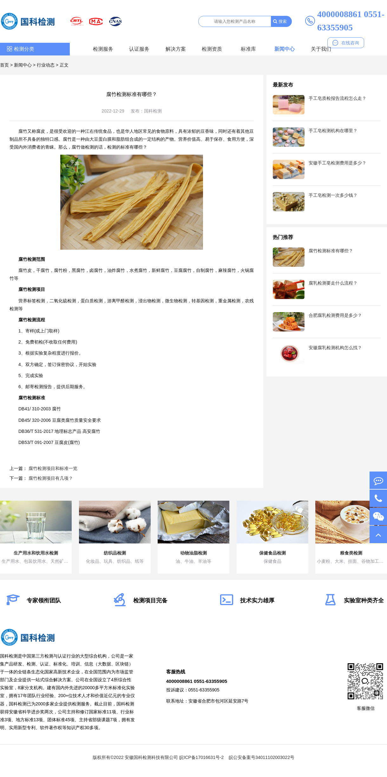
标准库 (248, 49)
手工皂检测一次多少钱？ (333, 195)
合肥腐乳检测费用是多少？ (335, 315)
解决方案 (176, 49)
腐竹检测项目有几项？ (51, 478)
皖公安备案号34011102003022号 (261, 757)
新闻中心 (284, 49)
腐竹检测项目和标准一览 (53, 468)
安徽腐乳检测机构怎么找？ (335, 347)
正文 (64, 64)
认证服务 (139, 49)
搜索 (280, 21)
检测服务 (103, 49)
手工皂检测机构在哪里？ (333, 130)
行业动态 (46, 64)
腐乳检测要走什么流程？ (333, 283)
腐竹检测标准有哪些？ (331, 250)
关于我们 (321, 49)
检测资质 (212, 49)
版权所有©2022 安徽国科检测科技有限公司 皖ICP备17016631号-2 (158, 757)
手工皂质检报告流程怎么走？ (337, 98)
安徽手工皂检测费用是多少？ (337, 162)
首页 (4, 64)
